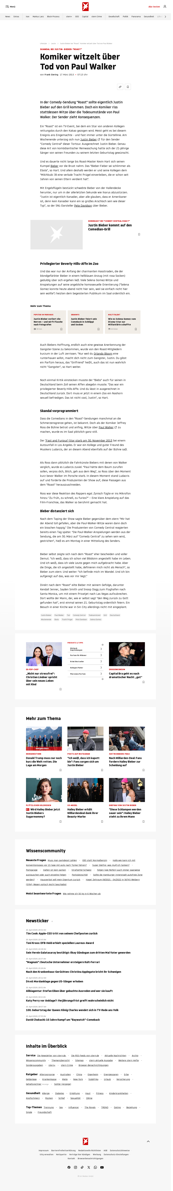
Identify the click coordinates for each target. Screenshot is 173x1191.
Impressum (44, 1150)
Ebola (57, 619)
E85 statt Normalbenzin (94, 860)
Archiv (135, 1055)
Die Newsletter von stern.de (51, 1055)
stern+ (69, 16)
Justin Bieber (88, 139)
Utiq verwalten (46, 1154)
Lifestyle (161, 16)
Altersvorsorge (47, 1074)
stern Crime (97, 16)
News (7, 16)
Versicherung (123, 1079)
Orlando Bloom (103, 353)
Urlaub (107, 1079)
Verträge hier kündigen (79, 1154)
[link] (165, 6)
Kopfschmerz (33, 1098)
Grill (105, 615)
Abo (154, 6)
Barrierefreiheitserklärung (63, 1150)
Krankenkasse (49, 1079)
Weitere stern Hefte (128, 1060)
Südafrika (93, 1079)
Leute (53, 43)
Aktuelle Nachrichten (115, 1055)
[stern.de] (85, 6)
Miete (65, 1079)
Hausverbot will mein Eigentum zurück (60, 879)
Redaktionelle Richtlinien (89, 1150)
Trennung (49, 1107)
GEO (77, 16)
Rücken (49, 1098)
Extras (16, 16)
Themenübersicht (60, 1060)
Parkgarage (31, 870)
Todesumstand (94, 615)
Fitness (99, 1093)
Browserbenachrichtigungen (90, 1158)
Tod (68, 615)
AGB (105, 1150)
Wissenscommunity (36, 1060)
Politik (125, 16)
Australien (65, 1074)
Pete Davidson (83, 205)
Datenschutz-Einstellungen (116, 1154)
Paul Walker (106, 427)
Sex (61, 1107)
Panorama (136, 16)
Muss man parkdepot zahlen (62, 860)
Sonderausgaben (34, 1065)
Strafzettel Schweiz (81, 870)
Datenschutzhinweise (120, 1150)
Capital (85, 16)
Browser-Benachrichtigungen (93, 1065)
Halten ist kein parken (54, 870)
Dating (117, 1107)
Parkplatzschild (80, 874)
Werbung (97, 1154)
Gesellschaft (114, 16)
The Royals (90, 1107)
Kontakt (71, 1158)
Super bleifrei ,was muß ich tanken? (111, 865)
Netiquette (61, 1154)
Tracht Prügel (67, 619)
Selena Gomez (95, 619)
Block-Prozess (53, 16)
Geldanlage (31, 1079)
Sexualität (75, 1098)
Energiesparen (111, 1074)
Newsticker (38, 921)
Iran (27, 16)
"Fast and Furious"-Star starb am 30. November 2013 (78, 440)
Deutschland (115, 615)
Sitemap (79, 1060)
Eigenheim (93, 1074)
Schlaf (61, 1098)
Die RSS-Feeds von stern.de (85, 1055)
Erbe (126, 1074)
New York (78, 1079)
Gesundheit (149, 16)
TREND (104, 1107)
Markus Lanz (38, 16)
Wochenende (46, 619)
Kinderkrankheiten (118, 1093)
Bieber (54, 166)
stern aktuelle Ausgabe (101, 1060)
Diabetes (59, 1093)
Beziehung (131, 1107)
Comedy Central (79, 615)
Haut (87, 1093)
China (79, 1074)
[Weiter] (165, 16)
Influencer (73, 1107)
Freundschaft (45, 1112)
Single (29, 1112)
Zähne (89, 1098)
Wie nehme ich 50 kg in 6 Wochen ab (82, 893)
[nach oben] (148, 1141)
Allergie (46, 1093)
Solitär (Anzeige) (62, 1084)
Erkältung (75, 1093)
